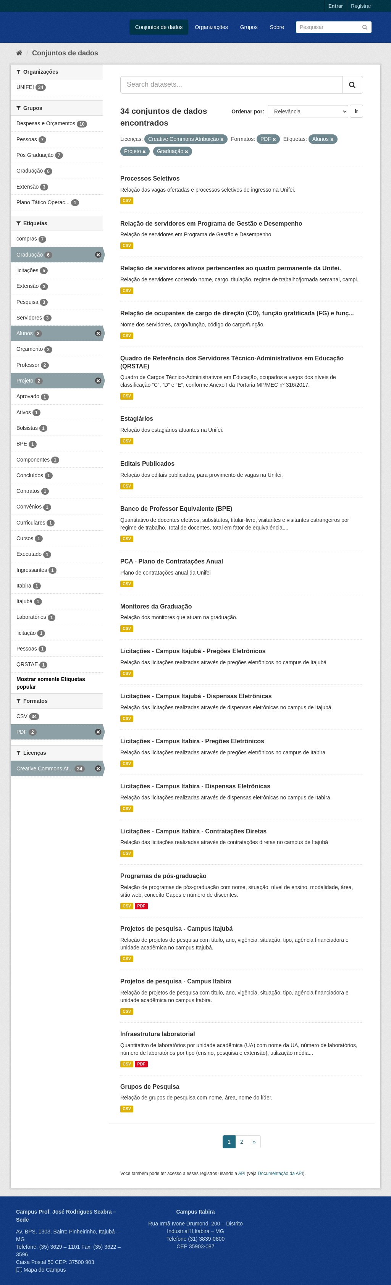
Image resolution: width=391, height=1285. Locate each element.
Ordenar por (246, 111)
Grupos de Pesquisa (149, 1086)
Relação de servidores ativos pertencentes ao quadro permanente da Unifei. (230, 268)
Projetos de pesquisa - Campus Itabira (175, 981)
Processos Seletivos (150, 178)
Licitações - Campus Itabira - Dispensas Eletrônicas (195, 786)
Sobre (277, 27)
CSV (127, 201)
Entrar (335, 6)
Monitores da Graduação (156, 606)
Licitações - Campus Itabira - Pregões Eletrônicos (192, 741)
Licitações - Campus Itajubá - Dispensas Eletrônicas (196, 696)
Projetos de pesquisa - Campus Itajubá (176, 928)
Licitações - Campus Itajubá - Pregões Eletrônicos (193, 651)
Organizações (211, 27)
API (242, 1173)
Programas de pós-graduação (163, 876)
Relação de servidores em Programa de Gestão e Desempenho (211, 223)
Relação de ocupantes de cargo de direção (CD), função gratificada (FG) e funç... (237, 313)
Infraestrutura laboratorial (157, 1034)
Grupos (249, 27)
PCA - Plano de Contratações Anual (171, 561)
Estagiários (136, 418)
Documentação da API (280, 1173)
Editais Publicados (147, 463)
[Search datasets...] (231, 85)
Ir (356, 111)
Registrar (361, 6)
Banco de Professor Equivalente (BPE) (176, 508)
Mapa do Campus (45, 1270)
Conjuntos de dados (159, 27)
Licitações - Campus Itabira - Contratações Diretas (193, 831)
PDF (141, 906)
